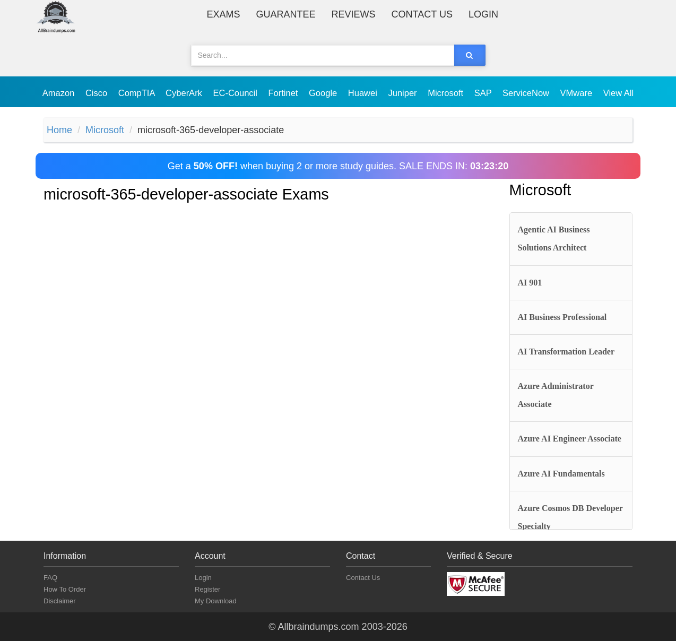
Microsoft (447, 93)
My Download (216, 601)
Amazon (59, 93)
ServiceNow (527, 93)
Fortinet (284, 93)
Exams (223, 14)
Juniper (403, 93)
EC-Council (236, 93)
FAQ (50, 578)
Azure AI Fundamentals (561, 473)
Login (483, 14)
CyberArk (185, 93)
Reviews (354, 14)
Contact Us (422, 14)
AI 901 (530, 282)
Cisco (97, 93)
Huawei (364, 93)
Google (324, 93)
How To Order (65, 589)
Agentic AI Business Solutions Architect (554, 238)
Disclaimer (60, 601)
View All (618, 93)
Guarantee (286, 14)
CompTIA (137, 93)
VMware (577, 93)
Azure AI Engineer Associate (569, 438)
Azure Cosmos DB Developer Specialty (570, 517)
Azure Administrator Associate (556, 395)
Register (207, 589)
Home (59, 130)
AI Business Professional (562, 317)
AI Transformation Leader (566, 351)
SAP (484, 93)
